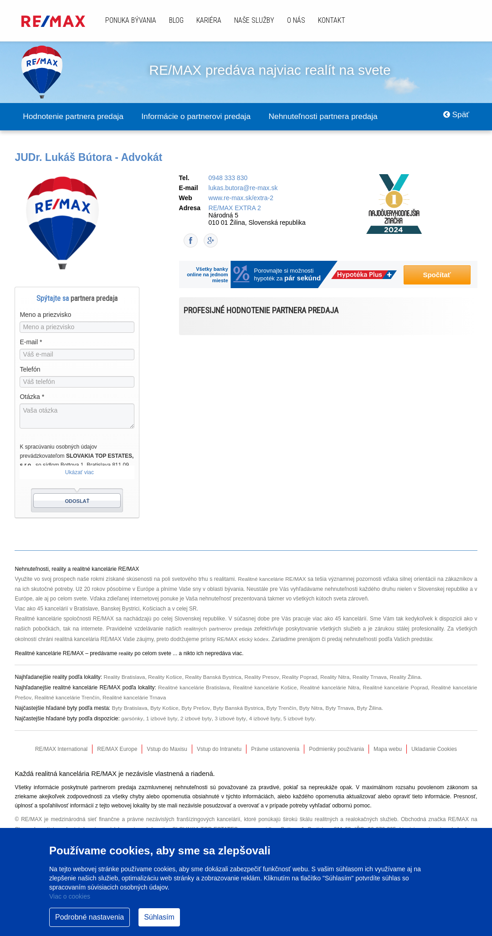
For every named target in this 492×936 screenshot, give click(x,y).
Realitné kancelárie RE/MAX (272, 579)
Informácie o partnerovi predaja (204, 116)
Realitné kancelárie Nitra (329, 686)
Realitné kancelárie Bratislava (192, 686)
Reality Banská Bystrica (215, 675)
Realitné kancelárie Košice (263, 686)
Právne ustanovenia (275, 746)
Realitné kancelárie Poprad (394, 686)
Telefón (30, 369)
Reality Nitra (339, 675)
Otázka (32, 397)
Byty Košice (165, 705)
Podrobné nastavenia (89, 917)
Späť (454, 116)
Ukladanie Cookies (434, 746)
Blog (176, 20)
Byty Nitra (314, 705)
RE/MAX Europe (117, 746)
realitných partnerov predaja (217, 628)
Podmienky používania (336, 746)
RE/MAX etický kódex (243, 638)
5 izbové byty (300, 715)
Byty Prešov (197, 705)
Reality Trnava (374, 675)
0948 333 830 (228, 178)
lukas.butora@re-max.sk (243, 188)
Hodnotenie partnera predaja (76, 116)
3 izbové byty (230, 715)
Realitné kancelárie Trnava (136, 695)
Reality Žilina (410, 675)
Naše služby (254, 20)
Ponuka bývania (130, 20)
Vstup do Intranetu (219, 746)
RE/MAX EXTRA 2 (235, 208)
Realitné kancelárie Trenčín (68, 695)
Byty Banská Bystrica (240, 705)
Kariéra (208, 20)
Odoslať (77, 501)
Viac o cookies (69, 896)
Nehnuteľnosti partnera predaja (338, 116)
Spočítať (437, 275)
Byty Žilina (373, 705)
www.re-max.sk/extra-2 (241, 198)
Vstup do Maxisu (167, 746)
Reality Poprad (303, 675)
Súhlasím (159, 917)
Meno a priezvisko (45, 315)
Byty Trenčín (284, 705)
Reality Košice (166, 675)
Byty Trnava (343, 705)
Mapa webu (388, 746)
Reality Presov (264, 675)
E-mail (31, 342)
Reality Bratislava (125, 675)
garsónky (132, 715)
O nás (296, 20)
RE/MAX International (61, 746)
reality (126, 652)
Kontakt (331, 20)
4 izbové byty (265, 715)
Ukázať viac (79, 473)
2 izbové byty (196, 715)
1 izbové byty (162, 715)
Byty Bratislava (130, 705)
